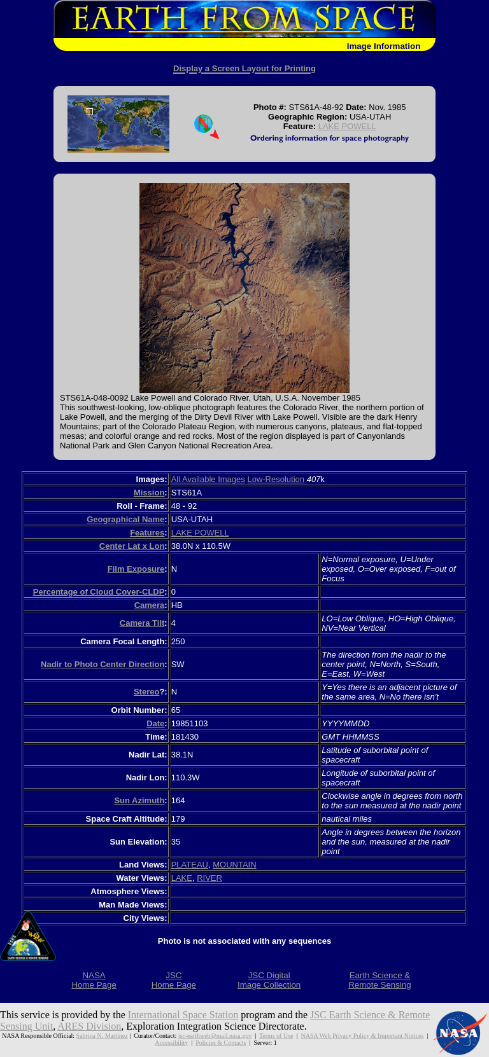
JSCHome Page (174, 980)
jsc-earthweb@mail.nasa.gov (215, 1035)
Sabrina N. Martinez (102, 1035)
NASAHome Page (93, 980)
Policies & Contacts (220, 1042)
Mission (149, 492)
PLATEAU (189, 864)
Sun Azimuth (139, 800)
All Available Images (208, 479)
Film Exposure (136, 569)
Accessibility (171, 1042)
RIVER (209, 878)
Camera (149, 605)
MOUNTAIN (234, 864)
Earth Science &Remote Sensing (379, 980)
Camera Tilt (142, 623)
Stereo (146, 691)
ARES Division (89, 1026)
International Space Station (183, 1014)
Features (147, 532)
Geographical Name (125, 519)
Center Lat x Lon (132, 546)
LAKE (181, 878)
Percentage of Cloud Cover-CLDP (99, 592)
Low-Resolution (275, 479)
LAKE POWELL (347, 126)
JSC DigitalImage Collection (269, 980)
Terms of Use (276, 1035)
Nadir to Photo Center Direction (102, 664)
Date (155, 723)
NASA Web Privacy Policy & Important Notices (362, 1035)
